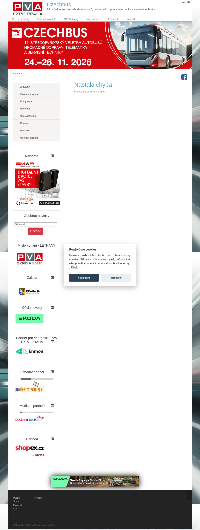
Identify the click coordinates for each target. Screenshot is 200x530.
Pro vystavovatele (46, 19)
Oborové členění (29, 138)
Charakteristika (28, 116)
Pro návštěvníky (21, 19)
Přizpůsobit (116, 277)
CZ (183, 2)
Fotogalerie (26, 101)
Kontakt (131, 19)
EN (188, 2)
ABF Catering (71, 19)
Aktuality (25, 87)
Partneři (24, 130)
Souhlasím (84, 277)
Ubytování (25, 108)
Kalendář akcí (93, 19)
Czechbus (18, 73)
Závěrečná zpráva (29, 94)
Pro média (113, 19)
